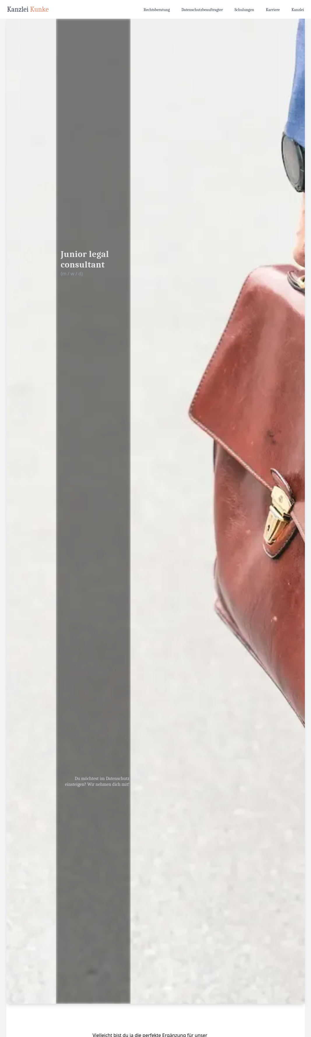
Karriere (273, 9)
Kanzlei (297, 9)
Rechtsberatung (157, 9)
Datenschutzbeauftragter (202, 9)
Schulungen (244, 9)
